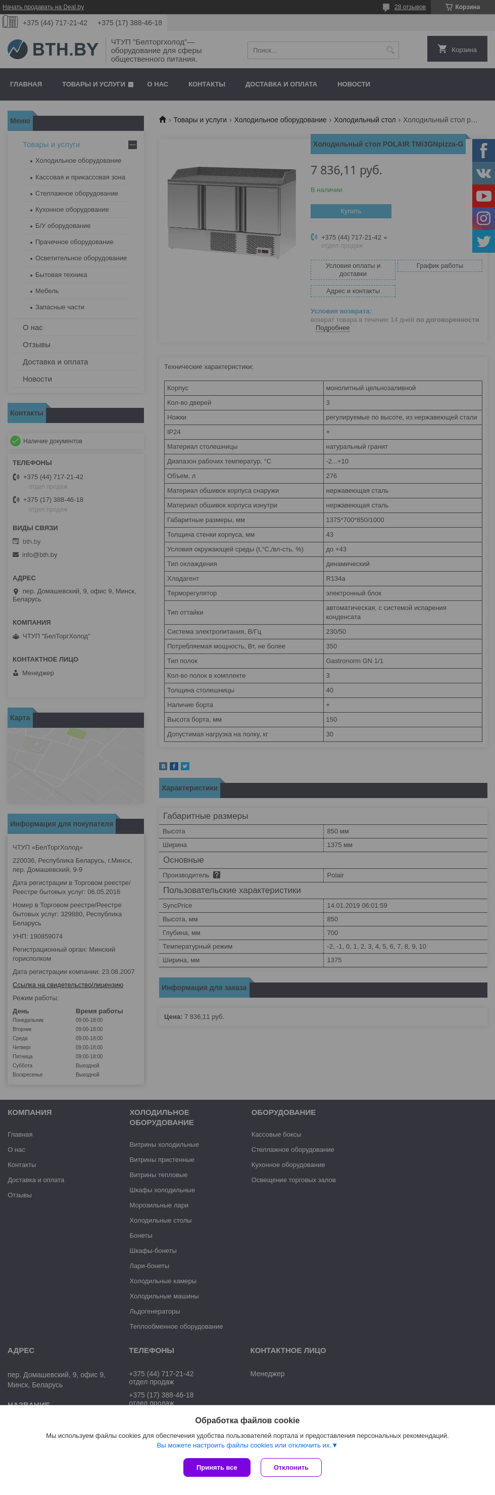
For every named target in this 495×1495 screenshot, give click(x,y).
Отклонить (291, 1467)
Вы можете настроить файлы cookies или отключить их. (244, 1445)
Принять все (216, 1467)
